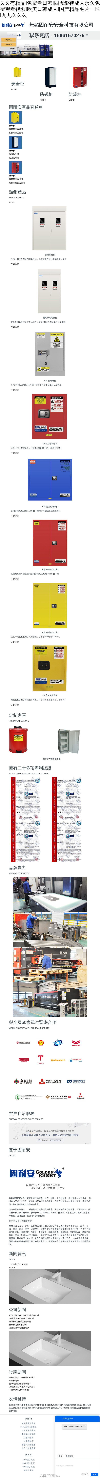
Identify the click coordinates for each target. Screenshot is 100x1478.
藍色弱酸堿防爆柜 (17, 183)
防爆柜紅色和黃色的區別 (20, 1321)
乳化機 (12, 1405)
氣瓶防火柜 (28, 1470)
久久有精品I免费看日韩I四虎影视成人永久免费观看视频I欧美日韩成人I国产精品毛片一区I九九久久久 (50, 9)
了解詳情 (15, 264)
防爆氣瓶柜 (28, 1441)
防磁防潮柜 (14, 158)
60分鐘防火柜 (28, 1463)
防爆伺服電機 (21, 1405)
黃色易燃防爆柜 (16, 179)
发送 (94, 1475)
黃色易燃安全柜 (16, 129)
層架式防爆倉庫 (28, 1445)
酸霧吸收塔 (45, 1408)
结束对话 (84, 1474)
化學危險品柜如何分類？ (20, 1384)
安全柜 (12, 125)
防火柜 (28, 1455)
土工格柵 (87, 1405)
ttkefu (12, 49)
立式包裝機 (14, 1408)
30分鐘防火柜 (28, 1460)
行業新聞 (24, 1264)
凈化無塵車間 (25, 1408)
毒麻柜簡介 (14, 1380)
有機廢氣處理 (51, 1405)
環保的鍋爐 (39, 1405)
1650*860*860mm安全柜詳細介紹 (24, 1315)
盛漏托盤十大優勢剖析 (19, 1328)
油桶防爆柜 (28, 1437)
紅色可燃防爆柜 (28, 1430)
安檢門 (60, 1405)
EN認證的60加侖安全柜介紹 (21, 1318)
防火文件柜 (14, 154)
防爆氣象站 (85, 1408)
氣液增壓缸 (77, 1405)
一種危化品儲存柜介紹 (19, 1390)
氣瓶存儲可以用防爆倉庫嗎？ (22, 1377)
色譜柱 (66, 1408)
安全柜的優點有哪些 (18, 1324)
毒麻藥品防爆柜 (28, 1434)
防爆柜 (12, 175)
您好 (60, 1456)
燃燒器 (31, 1405)
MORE (14, 89)
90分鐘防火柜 (28, 1467)
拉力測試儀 (75, 1408)
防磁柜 (12, 150)
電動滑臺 (13, 1411)
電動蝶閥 (68, 1405)
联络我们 (69, 1456)
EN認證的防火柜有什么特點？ (22, 1387)
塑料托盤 (36, 1408)
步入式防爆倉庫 (28, 1448)
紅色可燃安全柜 (16, 133)
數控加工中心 (57, 1408)
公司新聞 (15, 1264)
